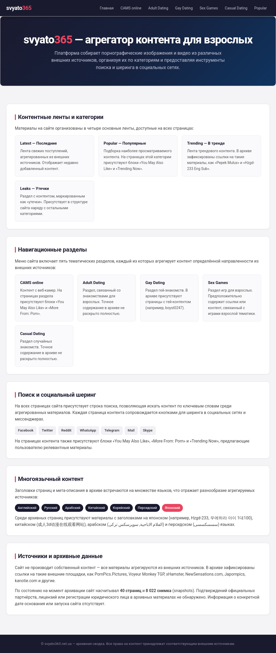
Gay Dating (184, 8)
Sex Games (209, 8)
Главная (106, 8)
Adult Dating (158, 8)
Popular (260, 8)
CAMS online (131, 8)
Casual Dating (236, 8)
